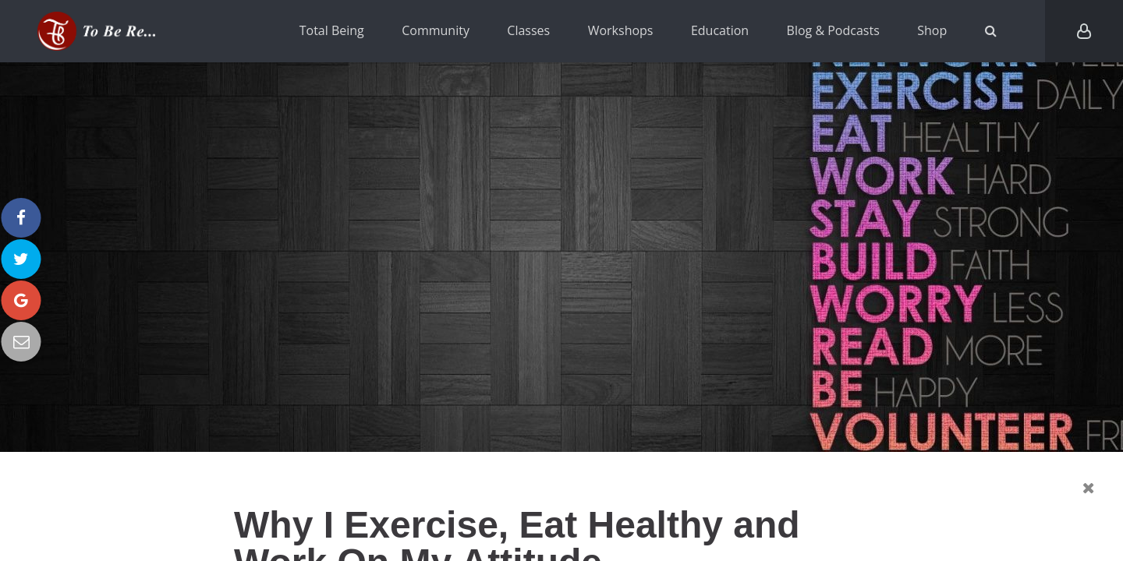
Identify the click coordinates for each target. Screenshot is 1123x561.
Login (1084, 31)
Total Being (331, 30)
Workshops (621, 30)
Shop (932, 30)
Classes (528, 30)
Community (435, 30)
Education (720, 30)
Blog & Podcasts (833, 30)
